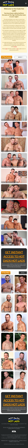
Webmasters (4, 440)
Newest (20, 57)
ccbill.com (14, 437)
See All (23, 272)
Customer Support (13, 440)
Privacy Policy (23, 440)
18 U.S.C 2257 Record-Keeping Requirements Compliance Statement (14, 428)
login (6, 48)
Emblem (15, 46)
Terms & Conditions (14, 441)
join (17, 48)
